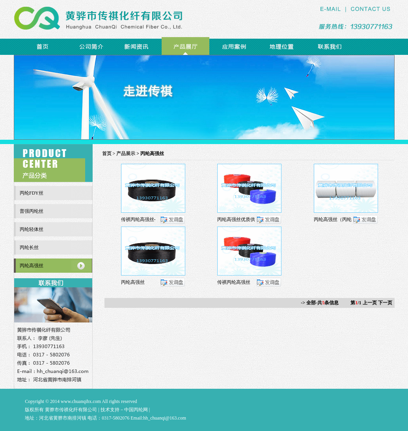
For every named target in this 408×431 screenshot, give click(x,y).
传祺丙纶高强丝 (233, 282)
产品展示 (125, 153)
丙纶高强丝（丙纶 (333, 219)
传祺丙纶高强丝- (138, 219)
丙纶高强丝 (133, 282)
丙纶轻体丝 (31, 229)
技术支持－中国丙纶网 (124, 409)
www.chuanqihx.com (81, 401)
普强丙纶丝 (31, 211)
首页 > (109, 153)
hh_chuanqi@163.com (164, 418)
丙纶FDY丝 (31, 193)
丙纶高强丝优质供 (236, 219)
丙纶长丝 (29, 247)
